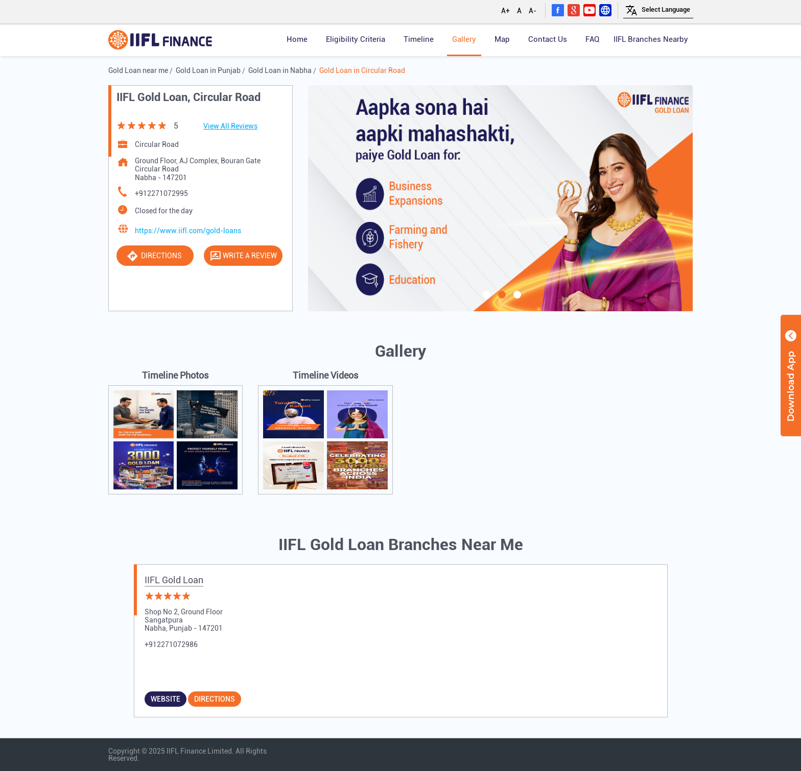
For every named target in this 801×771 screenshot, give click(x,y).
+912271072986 (171, 644)
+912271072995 (161, 193)
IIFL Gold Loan (174, 580)
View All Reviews (230, 126)
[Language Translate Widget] (666, 9)
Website (165, 699)
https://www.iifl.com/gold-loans (188, 231)
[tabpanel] (500, 198)
